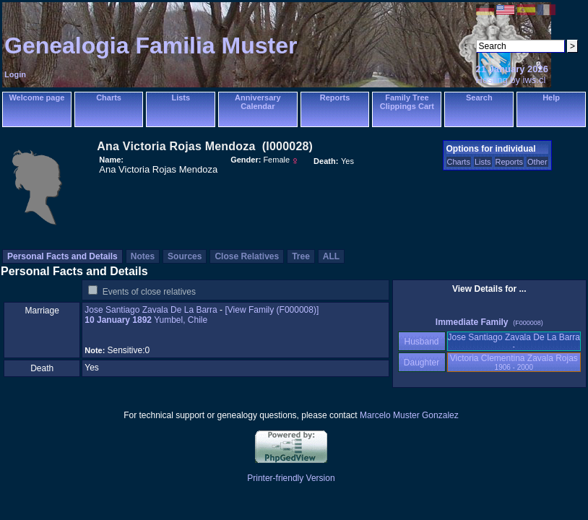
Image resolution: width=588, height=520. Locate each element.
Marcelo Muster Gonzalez (409, 415)
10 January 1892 (118, 320)
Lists (180, 97)
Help (551, 97)
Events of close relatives (149, 292)
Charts (108, 97)
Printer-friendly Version (290, 478)
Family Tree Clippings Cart (407, 101)
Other (537, 161)
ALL (331, 256)
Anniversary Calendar (258, 101)
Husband (421, 342)
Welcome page (36, 97)
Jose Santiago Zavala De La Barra (151, 310)
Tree (301, 256)
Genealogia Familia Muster (150, 45)
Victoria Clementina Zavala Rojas (514, 362)
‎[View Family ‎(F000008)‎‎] (272, 310)
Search (479, 97)
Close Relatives (247, 256)
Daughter (422, 363)
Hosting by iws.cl (511, 79)
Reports (335, 97)
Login (15, 74)
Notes (143, 256)
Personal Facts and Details (62, 256)
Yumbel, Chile (180, 320)
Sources (185, 256)
